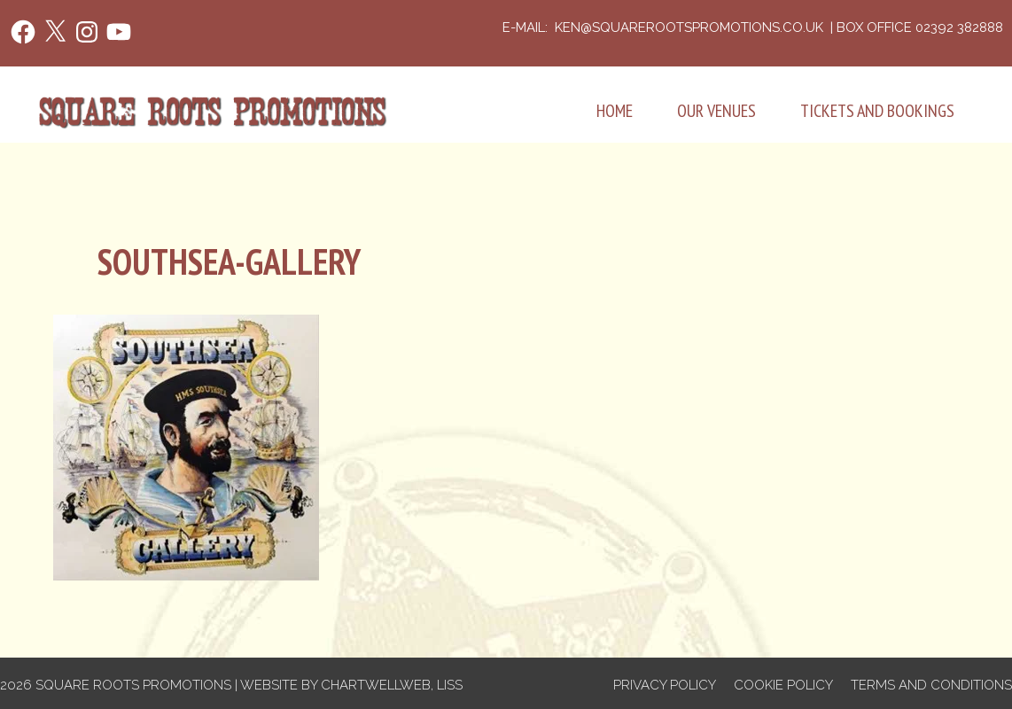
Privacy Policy (664, 685)
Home (614, 110)
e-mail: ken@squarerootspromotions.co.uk (664, 27)
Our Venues (716, 110)
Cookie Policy (783, 685)
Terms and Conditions (931, 685)
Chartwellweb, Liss (392, 685)
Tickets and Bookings (877, 110)
